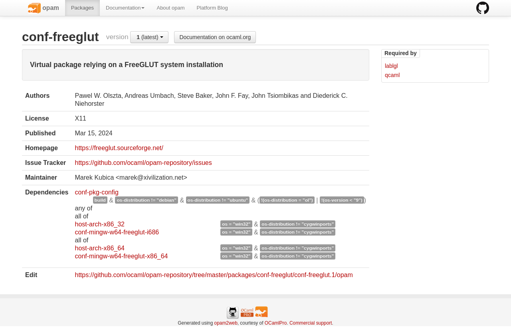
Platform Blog (212, 8)
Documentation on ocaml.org (215, 37)
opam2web (226, 323)
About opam (170, 8)
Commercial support (310, 323)
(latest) (150, 37)
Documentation (125, 8)
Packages (82, 8)
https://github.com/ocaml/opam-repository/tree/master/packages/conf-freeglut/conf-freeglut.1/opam (214, 275)
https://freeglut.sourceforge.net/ (119, 148)
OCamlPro (276, 323)
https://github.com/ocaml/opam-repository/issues (143, 162)
